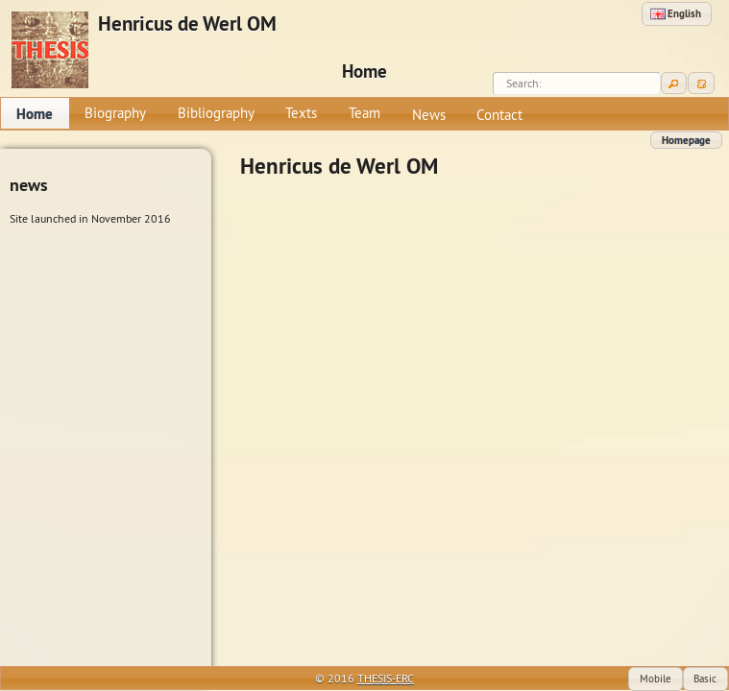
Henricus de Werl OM (187, 24)
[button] (677, 14)
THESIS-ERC (385, 678)
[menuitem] (35, 113)
